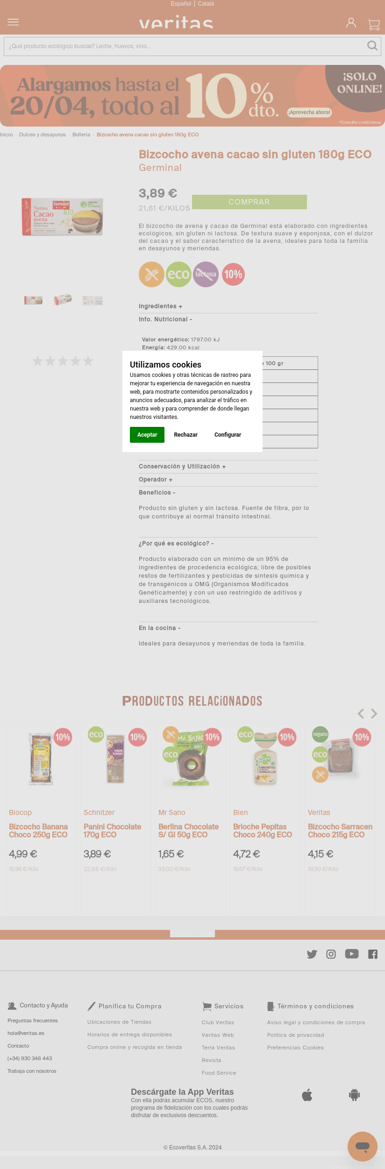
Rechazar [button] (185, 435)
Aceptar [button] (147, 435)
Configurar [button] (227, 435)
